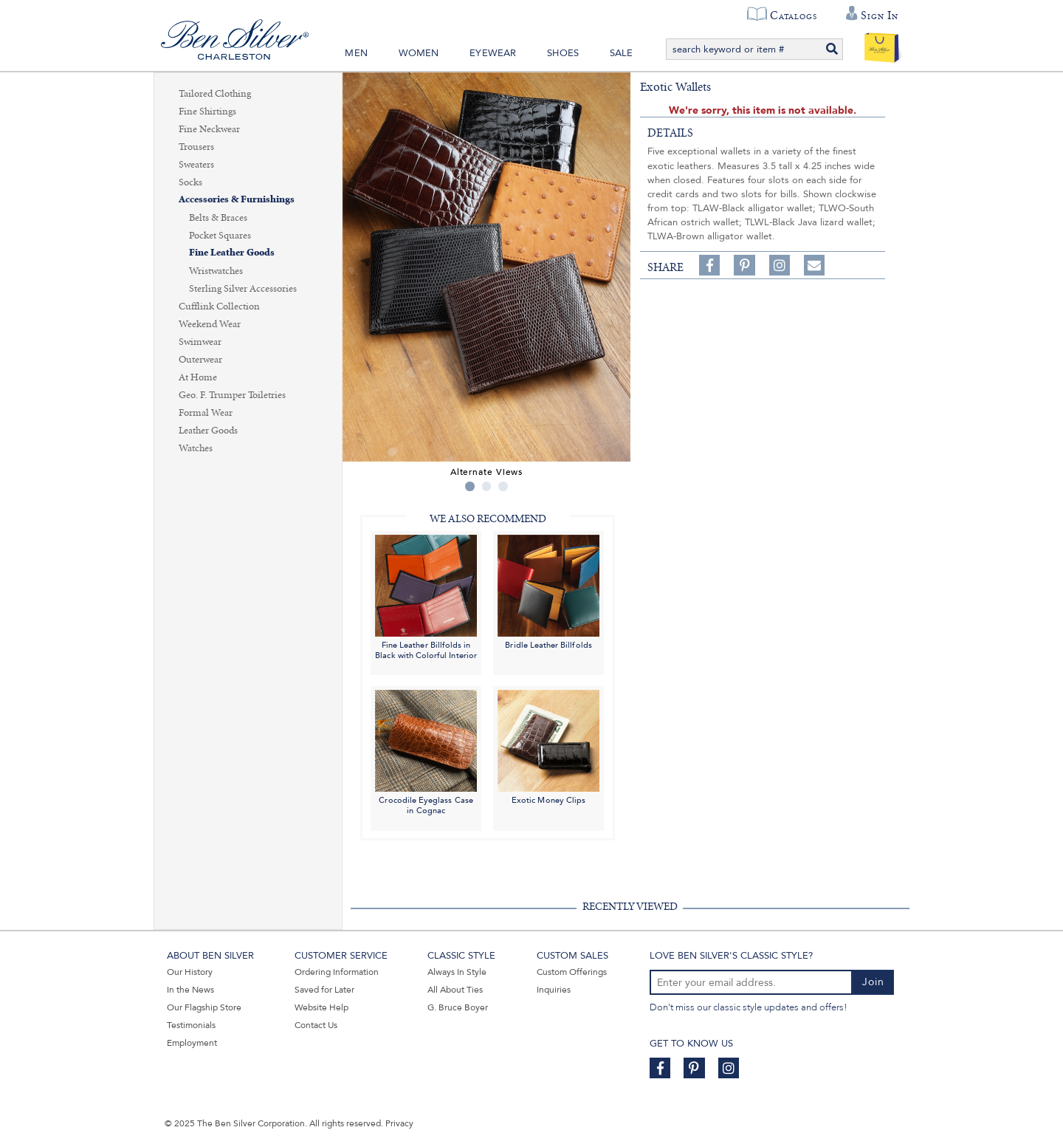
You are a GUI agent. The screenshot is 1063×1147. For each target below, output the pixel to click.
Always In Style (456, 972)
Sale (621, 53)
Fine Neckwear (209, 129)
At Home (198, 377)
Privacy (399, 1123)
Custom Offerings (572, 972)
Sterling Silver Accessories (243, 289)
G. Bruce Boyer (457, 1007)
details (670, 133)
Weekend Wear (210, 324)
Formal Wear (206, 413)
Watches (196, 448)
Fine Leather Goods (232, 253)
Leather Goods (208, 430)
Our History (190, 972)
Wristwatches (216, 271)
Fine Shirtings (207, 111)
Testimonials (191, 1025)
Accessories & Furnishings (237, 200)
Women (419, 53)
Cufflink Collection (219, 306)
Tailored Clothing (215, 94)
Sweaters (196, 165)
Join (873, 982)
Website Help (321, 1007)
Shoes (563, 53)
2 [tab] (487, 486)
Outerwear (200, 360)
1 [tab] (470, 486)
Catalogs (793, 15)
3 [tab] (503, 486)
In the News (190, 990)
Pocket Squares (220, 235)
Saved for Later (324, 990)
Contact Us (316, 1025)
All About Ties (455, 990)
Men (356, 53)
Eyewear (492, 53)
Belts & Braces (218, 218)
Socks (190, 182)
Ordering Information (337, 972)
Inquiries (554, 990)
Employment (192, 1043)
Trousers (196, 147)
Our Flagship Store (204, 1007)
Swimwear (200, 342)
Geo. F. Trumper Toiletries (232, 395)
